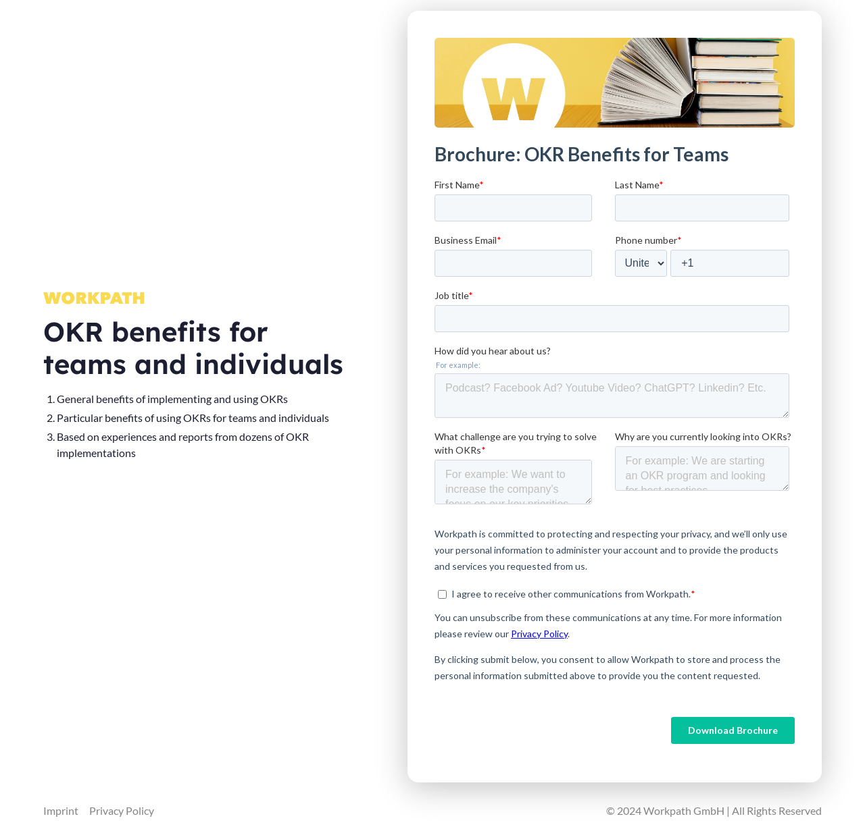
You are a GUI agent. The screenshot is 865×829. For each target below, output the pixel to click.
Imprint (60, 810)
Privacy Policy (121, 810)
